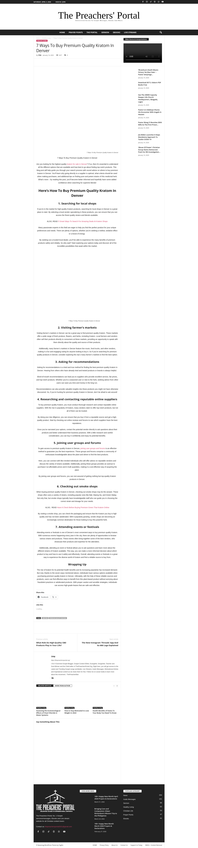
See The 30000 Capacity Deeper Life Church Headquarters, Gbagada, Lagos (148, 98)
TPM (39, 55)
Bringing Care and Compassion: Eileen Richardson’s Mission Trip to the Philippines (106, 812)
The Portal (92, 32)
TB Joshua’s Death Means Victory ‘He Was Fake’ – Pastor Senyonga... (148, 72)
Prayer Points (76, 32)
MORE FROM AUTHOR (62, 686)
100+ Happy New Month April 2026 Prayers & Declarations (106, 797)
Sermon (105, 32)
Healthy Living (46, 38)
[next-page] (117, 685)
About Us (115, 845)
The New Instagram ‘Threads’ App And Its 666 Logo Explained (100, 644)
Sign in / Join (60, 2)
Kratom (45, 618)
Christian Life (128, 811)
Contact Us (124, 845)
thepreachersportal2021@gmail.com (58, 827)
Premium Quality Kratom (58, 618)
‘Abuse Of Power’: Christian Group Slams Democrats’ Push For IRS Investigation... (149, 149)
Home (38, 38)
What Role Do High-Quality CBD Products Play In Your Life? (51, 644)
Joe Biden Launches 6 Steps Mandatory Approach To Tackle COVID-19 (149, 137)
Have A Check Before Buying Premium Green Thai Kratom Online (83, 507)
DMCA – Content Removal (153, 845)
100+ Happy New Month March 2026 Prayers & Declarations (104, 826)
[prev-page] (114, 685)
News (125, 795)
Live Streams (130, 32)
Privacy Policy (104, 845)
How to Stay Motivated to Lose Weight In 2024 (77, 712)
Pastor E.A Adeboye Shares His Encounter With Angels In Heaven (149, 112)
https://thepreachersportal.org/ (60, 660)
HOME (62, 32)
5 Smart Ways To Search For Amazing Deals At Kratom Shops (83, 221)
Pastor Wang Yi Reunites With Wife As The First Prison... (150, 123)
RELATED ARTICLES (44, 686)
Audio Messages (129, 799)
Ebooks (116, 32)
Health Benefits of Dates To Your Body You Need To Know (104, 712)
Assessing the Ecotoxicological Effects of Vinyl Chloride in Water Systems (48, 713)
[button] (161, 32)
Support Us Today (136, 845)
